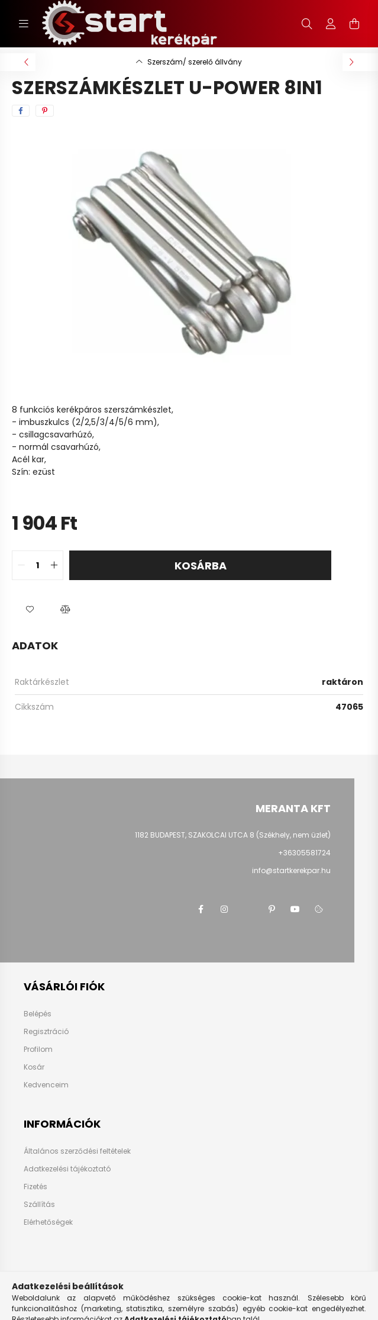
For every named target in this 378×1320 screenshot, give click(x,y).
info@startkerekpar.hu (291, 870)
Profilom (38, 1049)
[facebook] (21, 111)
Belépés (37, 1014)
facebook (200, 909)
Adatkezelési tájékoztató (67, 1169)
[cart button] (354, 24)
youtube (295, 909)
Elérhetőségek (48, 1222)
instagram (224, 909)
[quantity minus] (21, 565)
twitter (248, 909)
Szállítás (39, 1204)
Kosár (34, 1067)
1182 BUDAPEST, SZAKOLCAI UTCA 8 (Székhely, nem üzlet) (233, 835)
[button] (29, 610)
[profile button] (331, 24)
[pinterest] (44, 111)
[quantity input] (37, 565)
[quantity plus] (54, 565)
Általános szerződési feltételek (77, 1151)
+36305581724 (304, 853)
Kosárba (201, 565)
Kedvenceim (46, 1085)
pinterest (271, 909)
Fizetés (35, 1187)
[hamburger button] (23, 24)
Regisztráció (46, 1032)
